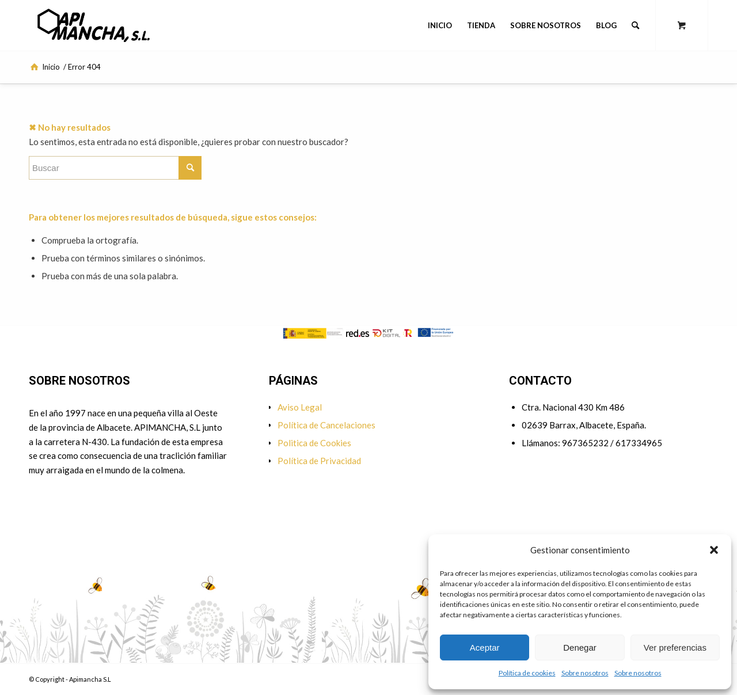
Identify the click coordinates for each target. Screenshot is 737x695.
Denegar (580, 647)
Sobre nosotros (585, 673)
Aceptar (485, 647)
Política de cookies (527, 673)
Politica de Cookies (314, 443)
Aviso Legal (300, 407)
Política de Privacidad (319, 460)
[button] (714, 550)
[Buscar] (635, 25)
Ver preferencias (675, 647)
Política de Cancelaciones (326, 425)
